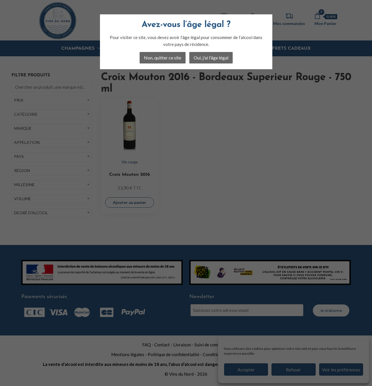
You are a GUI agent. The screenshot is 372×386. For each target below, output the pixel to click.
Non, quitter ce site (162, 57)
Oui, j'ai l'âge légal (211, 57)
